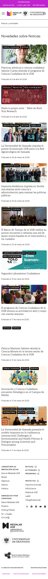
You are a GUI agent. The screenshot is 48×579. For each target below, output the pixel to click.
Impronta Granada (25, 409)
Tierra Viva (35, 125)
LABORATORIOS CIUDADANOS (14, 253)
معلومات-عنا (6, 513)
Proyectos (17, 88)
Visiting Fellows (8, 510)
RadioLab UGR (31, 492)
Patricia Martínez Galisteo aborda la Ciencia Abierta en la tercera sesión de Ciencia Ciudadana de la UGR (22, 351)
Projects (4, 506)
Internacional (24, 2)
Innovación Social (11, 125)
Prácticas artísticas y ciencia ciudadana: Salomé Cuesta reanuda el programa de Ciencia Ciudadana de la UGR (23, 70)
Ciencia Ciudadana (11, 47)
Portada (16, 209)
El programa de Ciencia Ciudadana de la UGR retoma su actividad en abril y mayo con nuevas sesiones (23, 311)
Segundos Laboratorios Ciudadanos (20, 273)
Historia (4, 488)
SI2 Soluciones (41, 567)
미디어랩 (5, 517)
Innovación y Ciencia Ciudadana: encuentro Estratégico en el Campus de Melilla (22, 392)
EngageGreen (9, 409)
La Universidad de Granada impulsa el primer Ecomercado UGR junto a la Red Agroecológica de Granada (22, 149)
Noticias (25, 47)
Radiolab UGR (8, 5)
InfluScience (30, 488)
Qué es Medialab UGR (10, 473)
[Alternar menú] (3, 13)
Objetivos (5, 481)
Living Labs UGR (23, 5)
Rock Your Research (33, 88)
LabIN (27, 496)
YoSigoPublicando (33, 500)
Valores (4, 484)
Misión (4, 477)
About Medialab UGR (10, 502)
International (9, 412)
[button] (44, 13)
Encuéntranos (39, 5)
